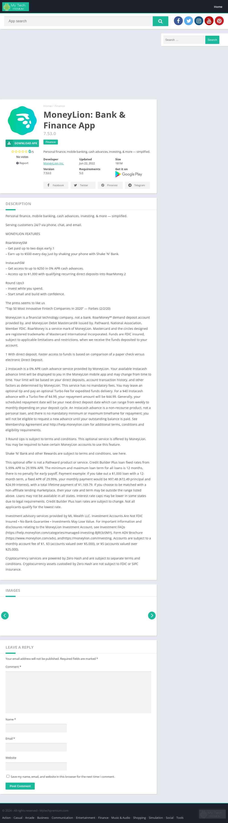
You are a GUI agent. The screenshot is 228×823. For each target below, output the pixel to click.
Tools (179, 817)
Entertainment (85, 817)
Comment (13, 668)
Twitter (80, 186)
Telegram (136, 186)
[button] (159, 22)
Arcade (29, 817)
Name (11, 720)
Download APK (21, 144)
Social (169, 817)
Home (218, 7)
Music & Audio (120, 817)
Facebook (55, 186)
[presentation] (5, 616)
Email (10, 739)
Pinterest (109, 186)
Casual (18, 817)
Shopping (139, 817)
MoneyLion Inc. (53, 164)
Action (6, 817)
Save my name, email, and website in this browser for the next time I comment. (63, 778)
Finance (60, 107)
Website (11, 759)
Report (22, 164)
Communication (62, 817)
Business (43, 817)
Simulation (156, 817)
